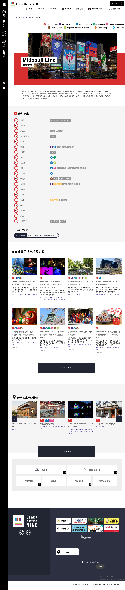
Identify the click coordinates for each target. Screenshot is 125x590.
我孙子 (23, 205)
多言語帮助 (43, 426)
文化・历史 (20, 342)
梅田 (22, 147)
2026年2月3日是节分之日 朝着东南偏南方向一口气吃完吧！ (108, 335)
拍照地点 (62, 299)
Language (117, 3)
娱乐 (51, 297)
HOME (16, 17)
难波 (22, 168)
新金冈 (23, 216)
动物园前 (23, 179)
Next (119, 419)
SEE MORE (78, 368)
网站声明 (104, 579)
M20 (42, 420)
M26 (70, 420)
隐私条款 (113, 579)
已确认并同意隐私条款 (91, 562)
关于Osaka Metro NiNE (110, 576)
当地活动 (88, 344)
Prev (14, 419)
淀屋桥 (23, 152)
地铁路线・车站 (26, 17)
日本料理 (103, 426)
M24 (98, 420)
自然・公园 (71, 294)
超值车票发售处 (54, 426)
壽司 (69, 346)
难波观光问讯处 (47, 424)
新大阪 (23, 131)
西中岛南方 (24, 136)
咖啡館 (35, 294)
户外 (55, 299)
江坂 (22, 120)
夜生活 (50, 299)
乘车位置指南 (20, 235)
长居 (22, 200)
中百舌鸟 (23, 221)
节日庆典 (20, 294)
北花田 (23, 210)
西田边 (23, 195)
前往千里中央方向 (35, 235)
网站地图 (121, 579)
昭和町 (23, 189)
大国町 (23, 173)
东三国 (23, 126)
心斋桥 (23, 163)
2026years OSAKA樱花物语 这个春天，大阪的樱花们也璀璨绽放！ (52, 335)
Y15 (46, 420)
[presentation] (98, 556)
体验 (27, 342)
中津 (22, 141)
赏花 (41, 347)
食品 (97, 426)
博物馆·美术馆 (100, 294)
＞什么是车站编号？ (21, 230)
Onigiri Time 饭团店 (106, 424)
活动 (41, 297)
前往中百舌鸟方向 (51, 235)
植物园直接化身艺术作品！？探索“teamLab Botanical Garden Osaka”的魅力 (52, 284)
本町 (22, 157)
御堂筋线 (37, 17)
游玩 (32, 342)
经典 (13, 294)
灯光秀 (57, 297)
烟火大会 (28, 294)
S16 (51, 420)
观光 (13, 344)
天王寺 (23, 184)
